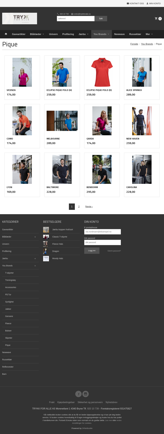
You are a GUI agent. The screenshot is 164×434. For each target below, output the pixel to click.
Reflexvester (7, 367)
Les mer (109, 420)
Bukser (8, 331)
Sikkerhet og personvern (90, 402)
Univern (53, 34)
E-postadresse (90, 227)
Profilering (68, 34)
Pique (7, 345)
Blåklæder (35, 34)
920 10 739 (63, 14)
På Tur (8, 294)
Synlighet (9, 302)
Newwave (119, 34)
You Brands (100, 34)
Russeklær (135, 34)
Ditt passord (89, 238)
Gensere (9, 316)
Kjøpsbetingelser (66, 402)
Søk (101, 18)
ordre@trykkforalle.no (81, 14)
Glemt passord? (114, 251)
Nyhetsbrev (111, 402)
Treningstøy (10, 280)
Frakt (51, 402)
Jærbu (82, 34)
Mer (148, 34)
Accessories (10, 287)
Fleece (8, 323)
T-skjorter (9, 273)
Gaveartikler (18, 34)
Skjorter (8, 338)
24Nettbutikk (87, 428)
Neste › (89, 206)
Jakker (8, 309)
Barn (4, 374)
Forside (134, 44)
